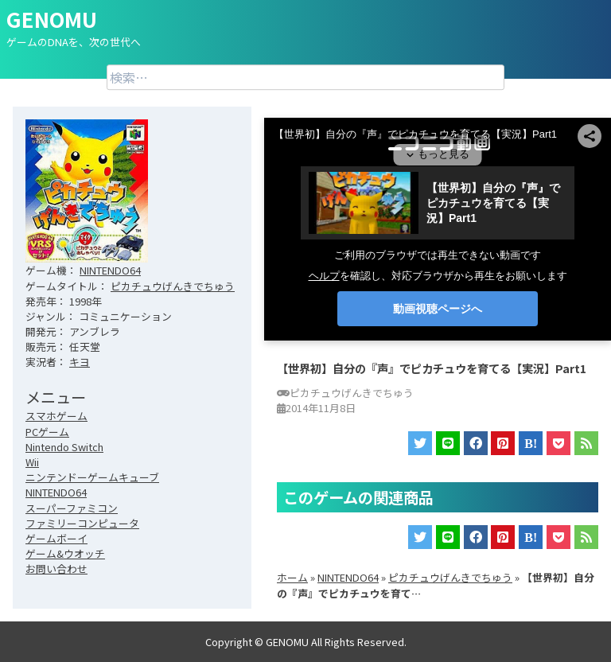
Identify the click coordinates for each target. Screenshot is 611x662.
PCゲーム (47, 431)
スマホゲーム (56, 415)
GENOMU (51, 18)
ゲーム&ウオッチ (65, 553)
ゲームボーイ (56, 538)
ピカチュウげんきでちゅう (173, 286)
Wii (32, 461)
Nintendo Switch (64, 446)
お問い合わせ (56, 568)
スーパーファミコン (71, 508)
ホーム (292, 577)
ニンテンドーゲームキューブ (92, 477)
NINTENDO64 (110, 270)
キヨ (79, 361)
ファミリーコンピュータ (82, 523)
